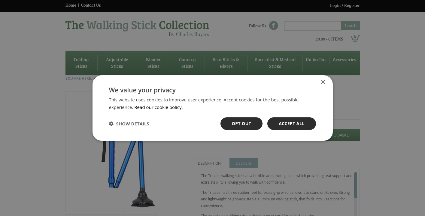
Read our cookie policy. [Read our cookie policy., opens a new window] (158, 107)
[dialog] (212, 108)
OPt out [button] (241, 123)
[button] (129, 123)
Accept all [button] (291, 123)
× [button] (323, 82)
